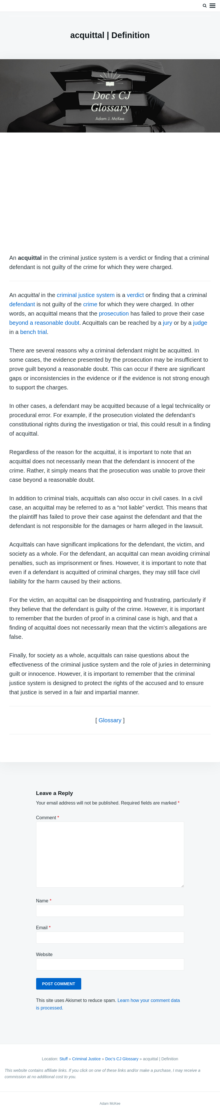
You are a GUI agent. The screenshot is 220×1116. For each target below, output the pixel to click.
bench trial (33, 332)
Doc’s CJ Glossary (121, 1059)
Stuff (63, 1059)
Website (44, 954)
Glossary (110, 720)
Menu (212, 6)
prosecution (114, 313)
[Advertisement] (110, 194)
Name (43, 900)
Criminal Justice (86, 1059)
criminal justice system (86, 295)
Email (43, 927)
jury (167, 323)
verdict (135, 295)
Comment (47, 817)
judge (200, 323)
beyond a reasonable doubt (44, 323)
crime (90, 304)
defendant (22, 304)
